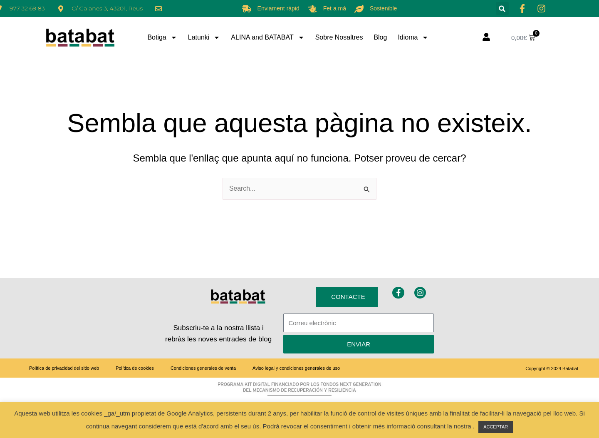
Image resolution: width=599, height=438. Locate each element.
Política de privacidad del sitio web (64, 368)
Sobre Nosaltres (339, 37)
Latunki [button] (204, 37)
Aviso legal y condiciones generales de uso (296, 368)
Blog (380, 37)
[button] (502, 8)
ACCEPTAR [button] (495, 426)
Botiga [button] (162, 37)
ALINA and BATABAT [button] (267, 37)
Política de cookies (135, 368)
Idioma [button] (413, 37)
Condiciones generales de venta (203, 368)
